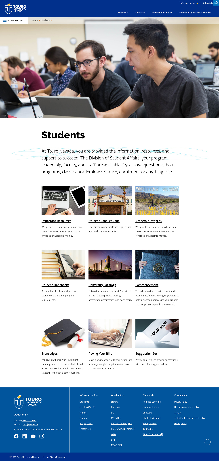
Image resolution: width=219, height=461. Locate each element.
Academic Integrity (149, 219)
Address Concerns (152, 400)
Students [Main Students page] (84, 400)
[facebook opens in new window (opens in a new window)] (16, 435)
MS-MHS (115, 417)
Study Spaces (150, 422)
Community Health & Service (150, 11)
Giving (207, 3)
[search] (216, 3)
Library (197, 3)
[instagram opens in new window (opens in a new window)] (41, 435)
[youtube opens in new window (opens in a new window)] (33, 435)
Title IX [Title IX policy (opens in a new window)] (177, 411)
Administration (166, 3)
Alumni (83, 411)
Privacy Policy (180, 400)
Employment (86, 422)
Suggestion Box (146, 352)
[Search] (216, 3)
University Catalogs (102, 283)
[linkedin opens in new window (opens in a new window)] (24, 435)
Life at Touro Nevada (185, 11)
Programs (78, 11)
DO (112, 411)
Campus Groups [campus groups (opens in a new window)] (151, 406)
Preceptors (85, 428)
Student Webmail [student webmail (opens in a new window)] (151, 417)
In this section (15, 19)
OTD (113, 433)
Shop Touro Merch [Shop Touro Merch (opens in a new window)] (153, 433)
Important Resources (57, 219)
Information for (143, 3)
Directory (185, 3)
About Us (209, 11)
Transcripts (50, 352)
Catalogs (115, 406)
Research (96, 11)
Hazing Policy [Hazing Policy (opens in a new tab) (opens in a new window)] (180, 422)
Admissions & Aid (118, 11)
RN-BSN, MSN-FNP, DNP (122, 428)
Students (48, 18)
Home (38, 18)
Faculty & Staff (87, 406)
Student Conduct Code (104, 219)
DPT (113, 438)
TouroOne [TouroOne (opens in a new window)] (148, 428)
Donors (83, 417)
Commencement (147, 283)
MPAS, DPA (116, 444)
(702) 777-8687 (28, 419)
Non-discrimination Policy (186, 406)
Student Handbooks (56, 283)
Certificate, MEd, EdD (121, 422)
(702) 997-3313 (30, 423)
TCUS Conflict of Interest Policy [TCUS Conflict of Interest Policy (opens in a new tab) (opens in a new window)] (189, 417)
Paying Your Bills (100, 352)
